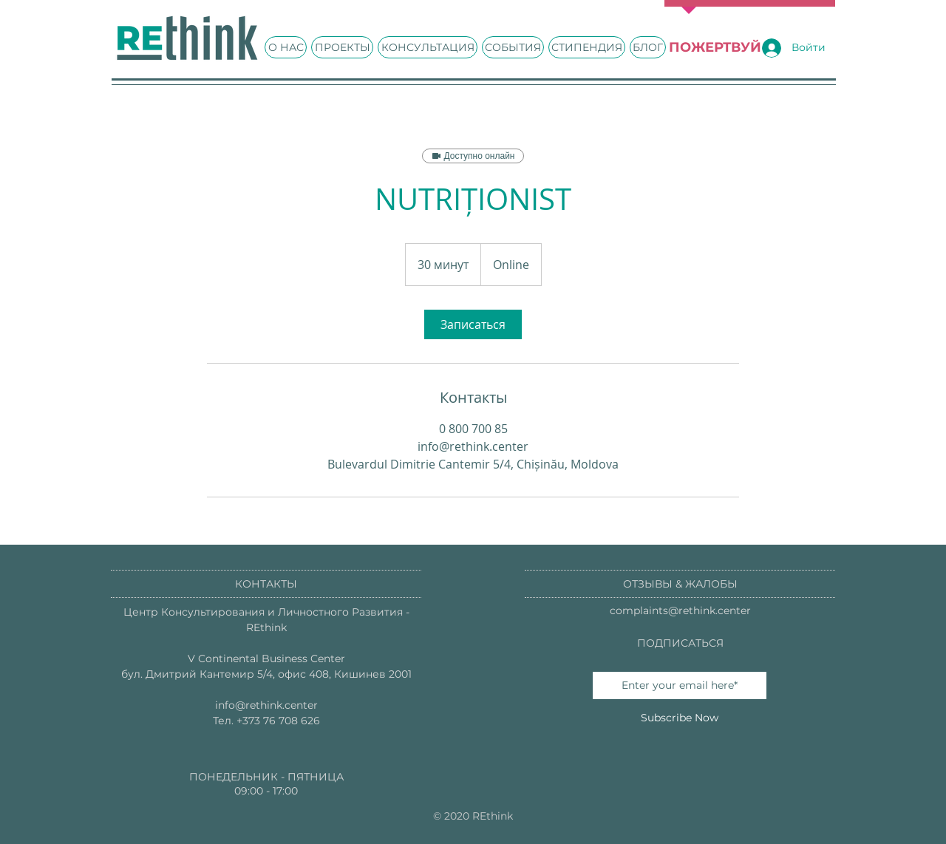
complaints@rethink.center (680, 610)
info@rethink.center (266, 705)
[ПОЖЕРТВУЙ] (714, 48)
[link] (473, 324)
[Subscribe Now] (679, 718)
